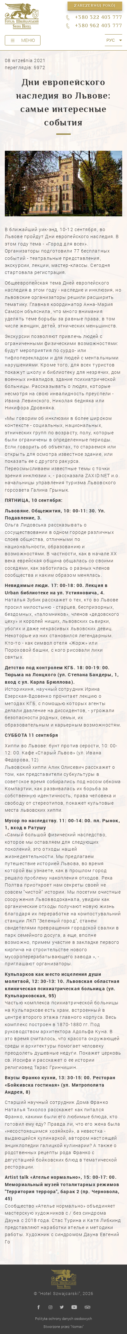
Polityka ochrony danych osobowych (63, 1318)
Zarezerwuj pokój (94, 6)
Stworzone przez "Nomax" (63, 1326)
